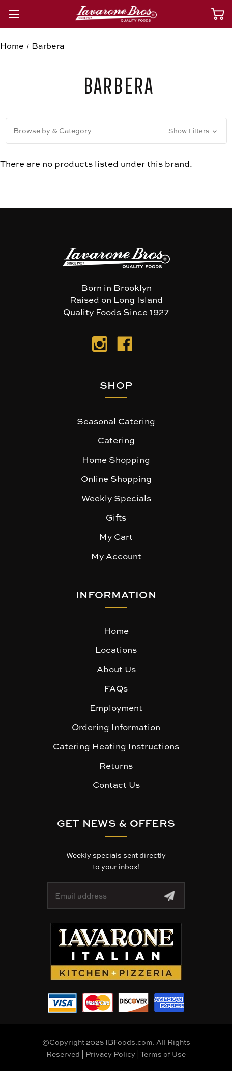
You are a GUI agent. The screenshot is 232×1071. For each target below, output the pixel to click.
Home (116, 630)
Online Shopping (116, 478)
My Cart (116, 536)
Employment (116, 707)
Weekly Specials (116, 498)
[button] (116, 131)
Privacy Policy (110, 1054)
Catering (116, 440)
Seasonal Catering (116, 420)
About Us (116, 669)
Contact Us (116, 784)
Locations (116, 649)
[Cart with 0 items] (217, 14)
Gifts (116, 517)
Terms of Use (163, 1054)
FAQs (116, 688)
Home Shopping (116, 459)
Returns (116, 765)
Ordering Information (116, 726)
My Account (116, 555)
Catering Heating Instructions (116, 746)
